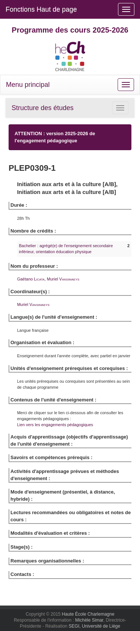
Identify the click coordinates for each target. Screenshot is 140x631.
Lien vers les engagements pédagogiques (55, 424)
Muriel (63, 279)
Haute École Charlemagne (88, 614)
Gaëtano (31, 279)
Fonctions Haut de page (41, 9)
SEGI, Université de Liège (94, 626)
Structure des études (43, 108)
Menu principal (28, 84)
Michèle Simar (89, 620)
